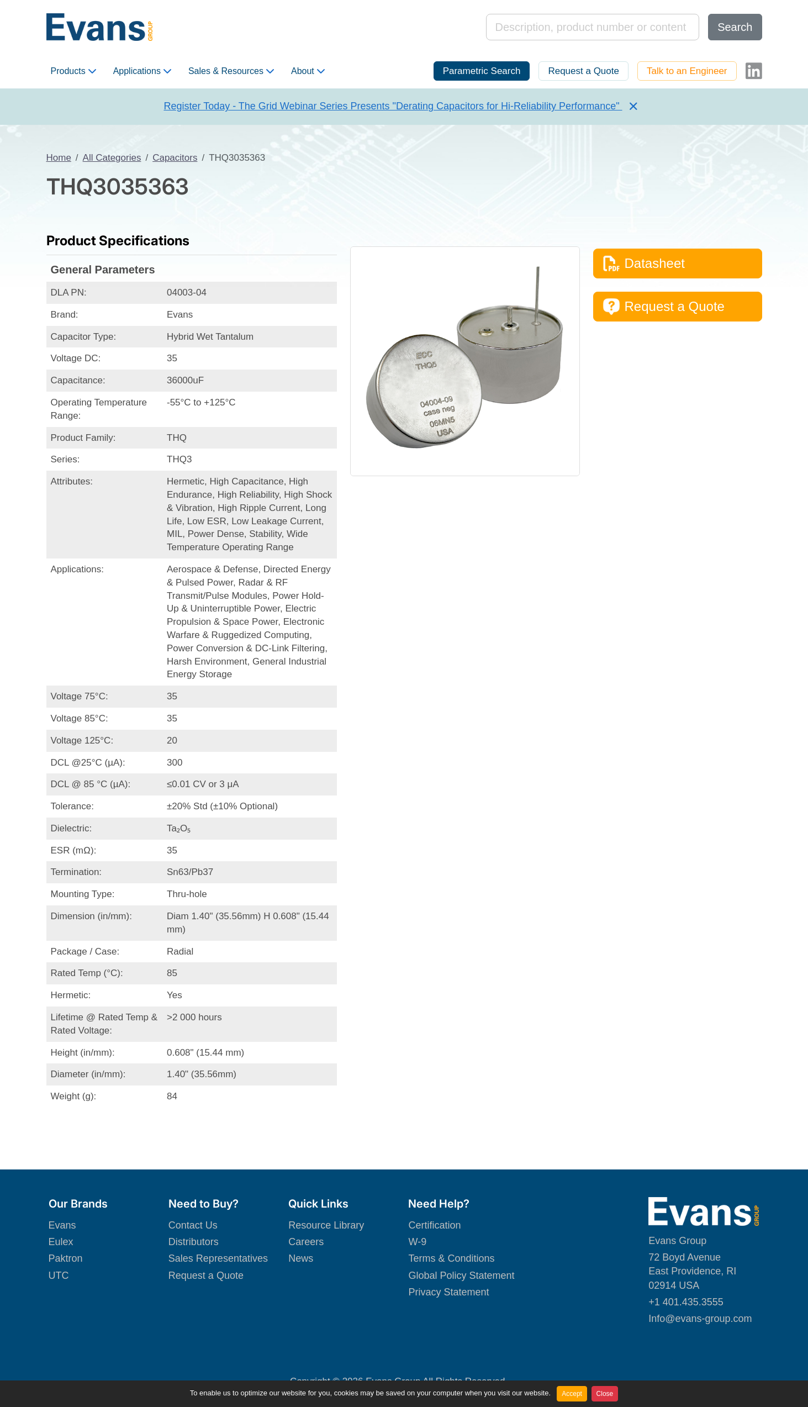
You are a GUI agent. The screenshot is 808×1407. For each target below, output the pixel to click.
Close (605, 1394)
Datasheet (644, 263)
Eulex (61, 1241)
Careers (306, 1241)
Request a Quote (583, 71)
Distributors (193, 1241)
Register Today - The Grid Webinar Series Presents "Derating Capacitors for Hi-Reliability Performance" (392, 106)
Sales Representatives (218, 1258)
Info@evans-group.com (700, 1318)
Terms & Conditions (451, 1258)
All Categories (112, 157)
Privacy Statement (448, 1292)
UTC (59, 1275)
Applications (142, 71)
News (300, 1258)
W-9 (417, 1241)
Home (58, 157)
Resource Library (326, 1225)
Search (734, 27)
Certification (434, 1225)
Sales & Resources (231, 71)
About (308, 71)
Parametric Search (482, 71)
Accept (572, 1394)
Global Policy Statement (461, 1275)
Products (73, 71)
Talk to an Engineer (687, 71)
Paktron (66, 1258)
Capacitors (174, 157)
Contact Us (193, 1225)
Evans (62, 1225)
